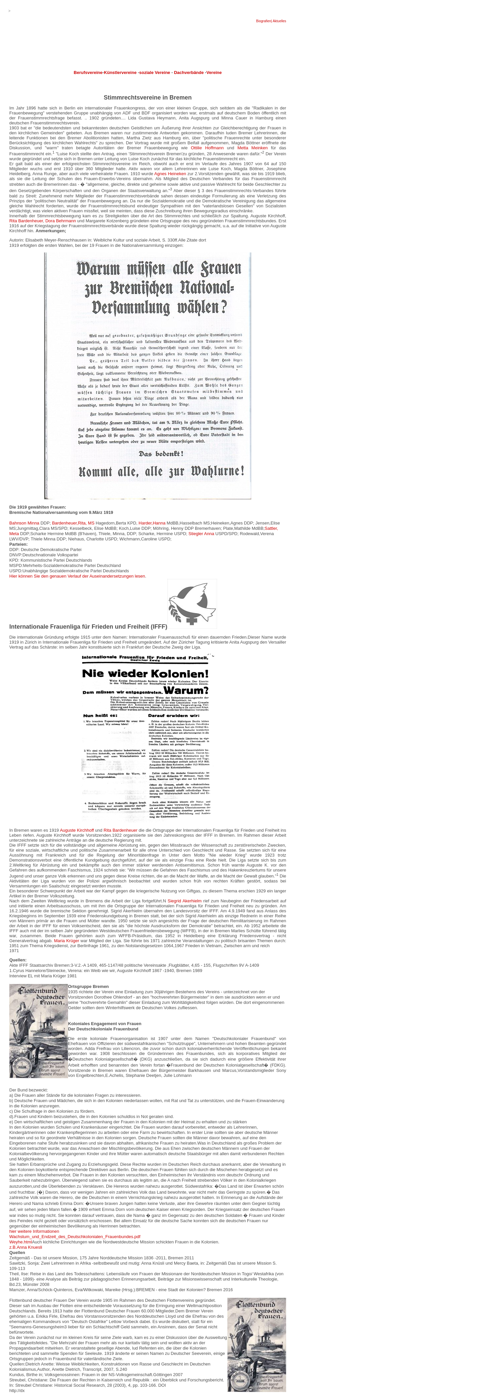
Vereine (214, 72)
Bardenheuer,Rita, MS (74, 523)
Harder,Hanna (153, 523)
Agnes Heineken (170, 173)
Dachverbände (189, 72)
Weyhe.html (20, 1241)
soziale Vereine (154, 72)
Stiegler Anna (201, 533)
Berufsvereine (88, 72)
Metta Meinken (251, 147)
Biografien (263, 21)
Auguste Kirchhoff (77, 830)
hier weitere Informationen (34, 1231)
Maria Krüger (66, 940)
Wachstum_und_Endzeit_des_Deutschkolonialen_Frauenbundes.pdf (74, 1236)
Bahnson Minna (24, 523)
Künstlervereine (120, 72)
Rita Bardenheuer (26, 220)
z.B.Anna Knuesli (25, 1247)
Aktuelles (279, 21)
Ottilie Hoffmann (207, 147)
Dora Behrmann (60, 220)
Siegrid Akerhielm (184, 900)
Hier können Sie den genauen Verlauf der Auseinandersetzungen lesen (77, 576)
